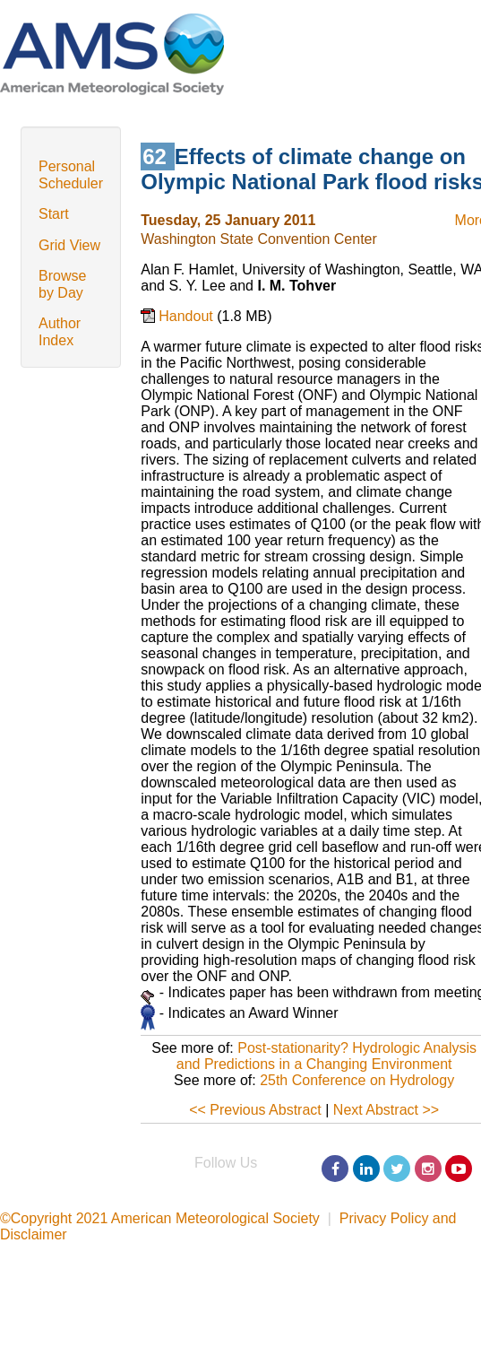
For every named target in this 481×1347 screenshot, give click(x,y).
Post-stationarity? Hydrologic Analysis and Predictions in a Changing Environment (326, 1056)
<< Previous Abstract (255, 1109)
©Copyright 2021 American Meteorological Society (160, 1218)
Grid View (69, 245)
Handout (188, 316)
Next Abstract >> (386, 1109)
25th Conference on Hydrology (357, 1080)
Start (54, 214)
